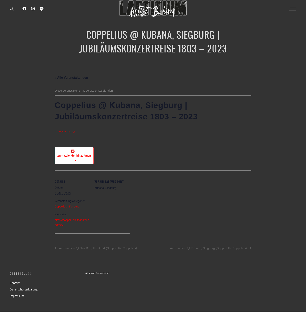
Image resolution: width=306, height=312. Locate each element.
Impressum (17, 296)
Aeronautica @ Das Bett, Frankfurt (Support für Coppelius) (99, 248)
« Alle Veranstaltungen (71, 77)
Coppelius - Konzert (67, 206)
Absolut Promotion (97, 273)
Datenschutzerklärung (23, 289)
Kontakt (15, 283)
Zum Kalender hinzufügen (74, 155)
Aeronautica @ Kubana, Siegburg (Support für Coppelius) (207, 248)
